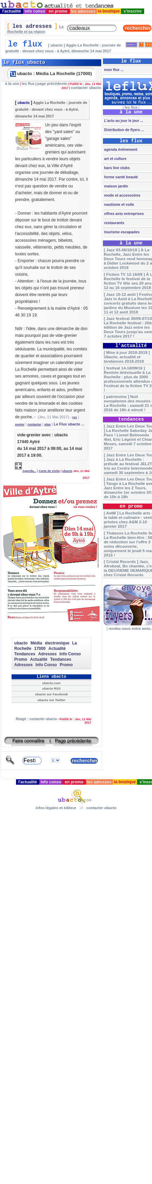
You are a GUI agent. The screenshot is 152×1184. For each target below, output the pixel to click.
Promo (20, 659)
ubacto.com (51, 683)
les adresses (83, 11)
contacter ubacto (86, 88)
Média (36, 643)
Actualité (57, 648)
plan (47, 424)
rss (74, 417)
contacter (35, 424)
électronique (57, 643)
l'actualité (11, 11)
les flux (28, 83)
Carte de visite (49, 471)
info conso (35, 11)
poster (20, 424)
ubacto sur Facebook (51, 694)
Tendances (24, 654)
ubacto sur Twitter (51, 700)
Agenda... (29, 471)
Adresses (47, 654)
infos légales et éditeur (55, 808)
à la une (12, 83)
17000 (39, 648)
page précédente (52, 83)
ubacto (24, 103)
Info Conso (70, 654)
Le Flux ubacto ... (69, 424)
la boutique (109, 11)
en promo (58, 11)
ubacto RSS (51, 688)
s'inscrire (132, 11)
